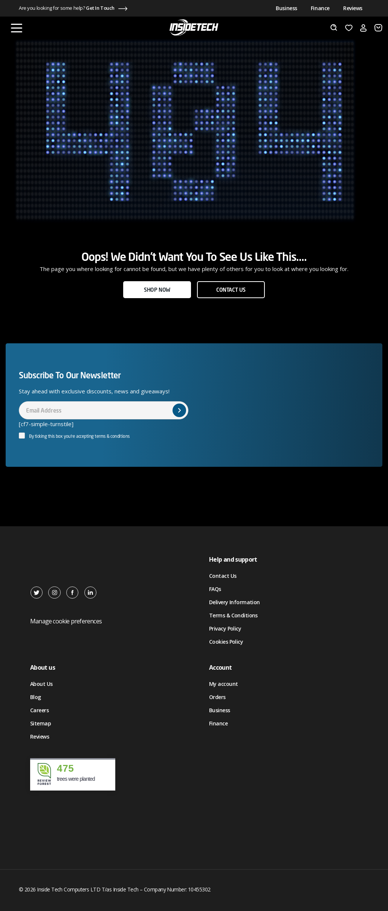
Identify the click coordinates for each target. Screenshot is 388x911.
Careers (39, 710)
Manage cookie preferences (66, 621)
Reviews (352, 8)
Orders (217, 697)
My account (223, 683)
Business (286, 8)
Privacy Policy (225, 628)
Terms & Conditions (233, 615)
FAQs (215, 589)
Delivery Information (234, 602)
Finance (320, 8)
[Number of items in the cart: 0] (378, 28)
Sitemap (40, 723)
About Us (41, 683)
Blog (35, 697)
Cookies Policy (226, 641)
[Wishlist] (348, 28)
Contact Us (222, 575)
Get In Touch (100, 8)
